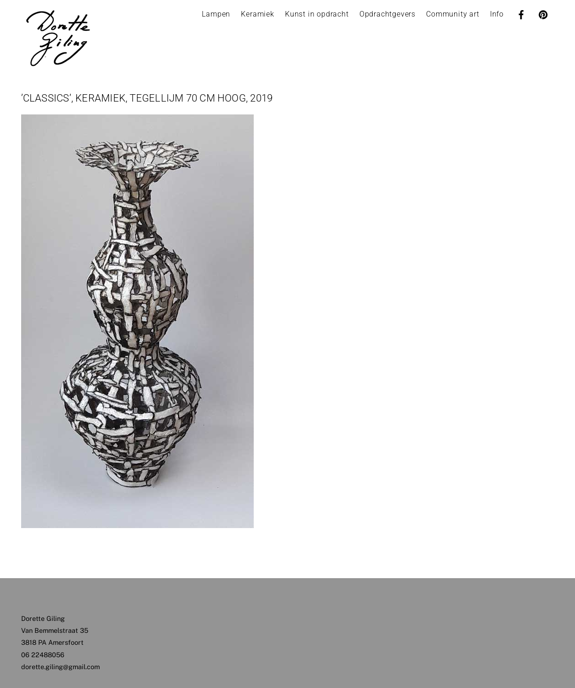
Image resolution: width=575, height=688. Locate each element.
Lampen (216, 14)
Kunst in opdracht (317, 14)
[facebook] (521, 13)
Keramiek (257, 14)
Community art (452, 14)
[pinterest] (543, 13)
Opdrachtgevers (387, 14)
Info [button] (497, 14)
